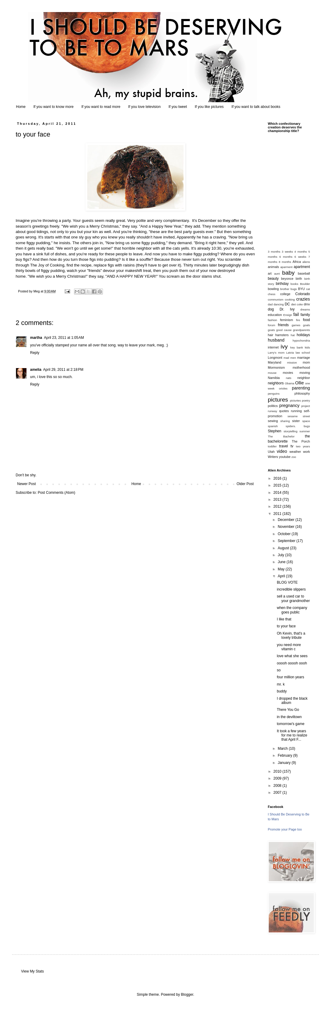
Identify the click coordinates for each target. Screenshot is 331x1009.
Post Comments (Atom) (56, 492)
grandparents (301, 330)
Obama (289, 383)
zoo (293, 457)
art (270, 273)
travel (283, 446)
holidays (303, 335)
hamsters (282, 335)
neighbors (276, 383)
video (282, 451)
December (286, 520)
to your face (286, 626)
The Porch (301, 441)
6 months (285, 256)
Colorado (302, 294)
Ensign (287, 315)
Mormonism (276, 367)
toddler (272, 446)
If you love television (144, 107)
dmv (307, 304)
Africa (296, 261)
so (279, 670)
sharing (285, 421)
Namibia (274, 378)
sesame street (298, 416)
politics (273, 406)
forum (271, 325)
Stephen (274, 431)
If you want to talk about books (255, 107)
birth (299, 278)
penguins (274, 393)
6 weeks (300, 256)
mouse (272, 372)
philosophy (302, 393)
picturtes (295, 400)
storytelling (290, 431)
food (306, 320)
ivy (284, 346)
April (282, 576)
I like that (284, 619)
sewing (273, 421)
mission (292, 362)
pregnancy (289, 405)
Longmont (275, 357)
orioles (283, 388)
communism (275, 299)
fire (298, 320)
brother (284, 289)
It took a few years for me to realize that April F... (292, 735)
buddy (282, 691)
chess (271, 294)
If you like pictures (209, 107)
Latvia (290, 352)
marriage (303, 357)
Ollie (299, 382)
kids (307, 347)
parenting (301, 388)
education (275, 315)
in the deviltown (289, 717)
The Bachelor (281, 436)
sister (296, 421)
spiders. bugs (298, 426)
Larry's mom (276, 352)
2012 (278, 506)
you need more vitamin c (289, 647)
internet (273, 347)
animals (273, 267)
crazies (303, 299)
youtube (284, 457)
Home (21, 107)
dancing (279, 304)
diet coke (297, 304)
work (306, 451)
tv (291, 446)
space (306, 421)
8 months (285, 261)
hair (270, 335)
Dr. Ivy (287, 309)
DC (287, 304)
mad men (289, 357)
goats (271, 330)
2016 (278, 478)
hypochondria (301, 340)
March (283, 748)
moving (304, 372)
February (285, 755)
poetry (306, 400)
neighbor (303, 378)
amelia (35, 369)
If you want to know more (53, 107)
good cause (284, 330)
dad (270, 304)
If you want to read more (100, 107)
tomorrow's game (291, 724)
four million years (290, 677)
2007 (278, 792)
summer (304, 431)
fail (296, 314)
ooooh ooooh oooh (292, 663)
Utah (271, 451)
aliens (306, 261)
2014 (278, 492)
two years (303, 446)
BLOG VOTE (287, 582)
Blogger (187, 994)
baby (288, 273)
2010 (278, 771)
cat (308, 289)
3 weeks (287, 251)
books (295, 283)
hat (293, 335)
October (285, 534)
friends (283, 325)
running (296, 411)
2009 (278, 778)
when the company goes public (292, 610)
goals (306, 325)
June (282, 562)
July (281, 555)
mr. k (281, 684)
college (285, 294)
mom (306, 362)
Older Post (245, 484)
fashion (272, 320)
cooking (290, 299)
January (285, 763)
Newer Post (26, 484)
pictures (278, 399)
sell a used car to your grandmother (293, 598)
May (282, 569)
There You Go (288, 710)
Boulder (305, 283)
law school (302, 352)
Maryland (274, 362)
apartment (302, 267)
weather (295, 451)
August (284, 548)
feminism (286, 320)
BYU (301, 289)
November (286, 527)
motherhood (301, 367)
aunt (277, 273)
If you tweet (178, 107)
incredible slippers (291, 589)
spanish (273, 426)
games (296, 325)
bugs (294, 289)
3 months (274, 251)
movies (288, 372)
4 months (300, 251)
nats (288, 378)
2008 (278, 786)
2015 (278, 485)
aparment (286, 267)
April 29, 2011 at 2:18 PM (63, 369)
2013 (278, 499)
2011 (278, 514)
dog (271, 309)
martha (36, 338)
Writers (273, 457)
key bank (296, 347)
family (305, 315)
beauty (273, 278)
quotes (284, 411)
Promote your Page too (285, 829)
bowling (273, 289)
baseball (304, 273)
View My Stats (32, 971)
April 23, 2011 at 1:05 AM (64, 338)
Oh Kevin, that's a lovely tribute (291, 635)
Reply (34, 353)
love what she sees (292, 656)
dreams (305, 309)
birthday (282, 284)
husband (276, 340)
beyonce (287, 278)
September (287, 541)
